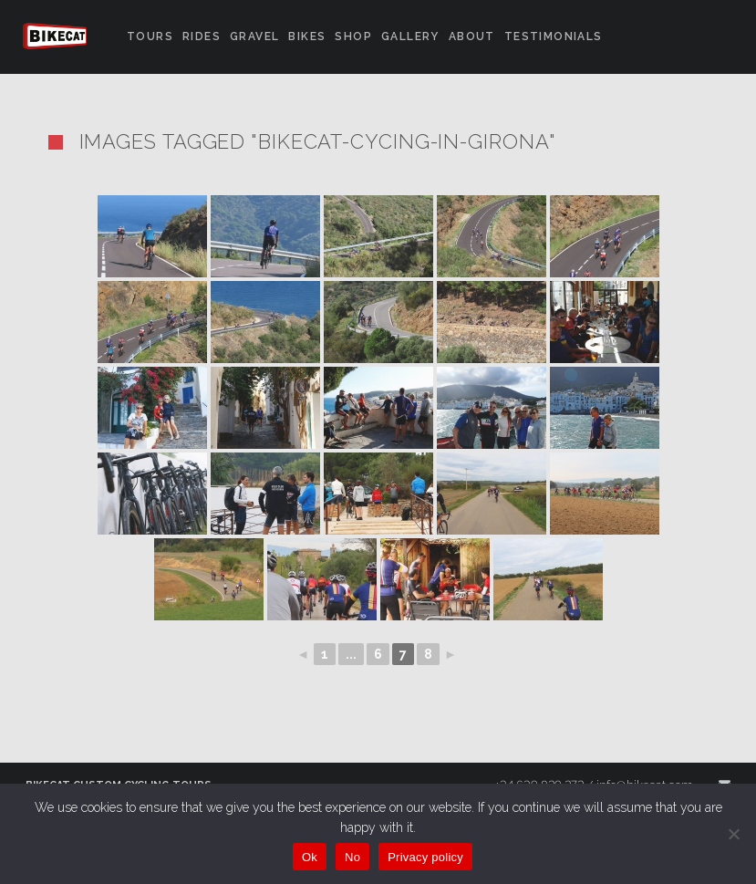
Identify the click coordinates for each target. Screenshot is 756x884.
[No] (733, 834)
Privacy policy (425, 857)
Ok (309, 857)
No (352, 857)
